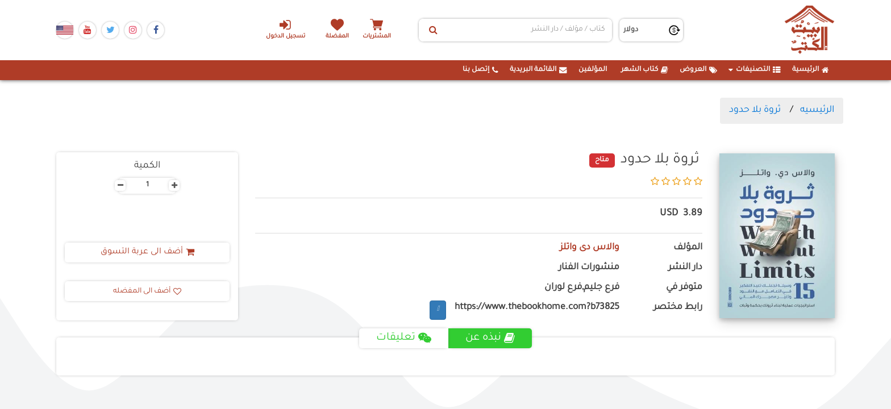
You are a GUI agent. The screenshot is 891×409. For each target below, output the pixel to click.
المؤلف (687, 248)
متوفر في (684, 288)
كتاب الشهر (644, 70)
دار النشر (685, 268)
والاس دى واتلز (589, 248)
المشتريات (377, 37)
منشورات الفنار (589, 268)
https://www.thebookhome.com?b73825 (537, 307)
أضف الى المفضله (147, 291)
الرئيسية (810, 70)
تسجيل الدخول (285, 29)
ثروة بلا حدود (755, 110)
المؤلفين (592, 70)
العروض (698, 70)
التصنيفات (754, 70)
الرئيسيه (817, 110)
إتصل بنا (480, 70)
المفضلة (337, 37)
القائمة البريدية (538, 70)
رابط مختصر (677, 307)
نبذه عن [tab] (490, 338)
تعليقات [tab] (403, 338)
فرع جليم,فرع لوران (581, 288)
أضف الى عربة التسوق (147, 252)
